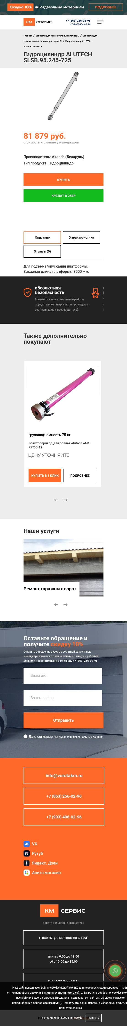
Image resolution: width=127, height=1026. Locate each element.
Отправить (63, 720)
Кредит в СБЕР (64, 195)
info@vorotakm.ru (64, 775)
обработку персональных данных (81, 736)
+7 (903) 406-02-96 (80, 24)
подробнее (80, 475)
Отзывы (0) (42, 251)
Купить (63, 179)
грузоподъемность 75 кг (50, 435)
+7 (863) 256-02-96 (78, 20)
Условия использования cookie (62, 1017)
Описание (42, 237)
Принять (93, 1017)
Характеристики (81, 237)
